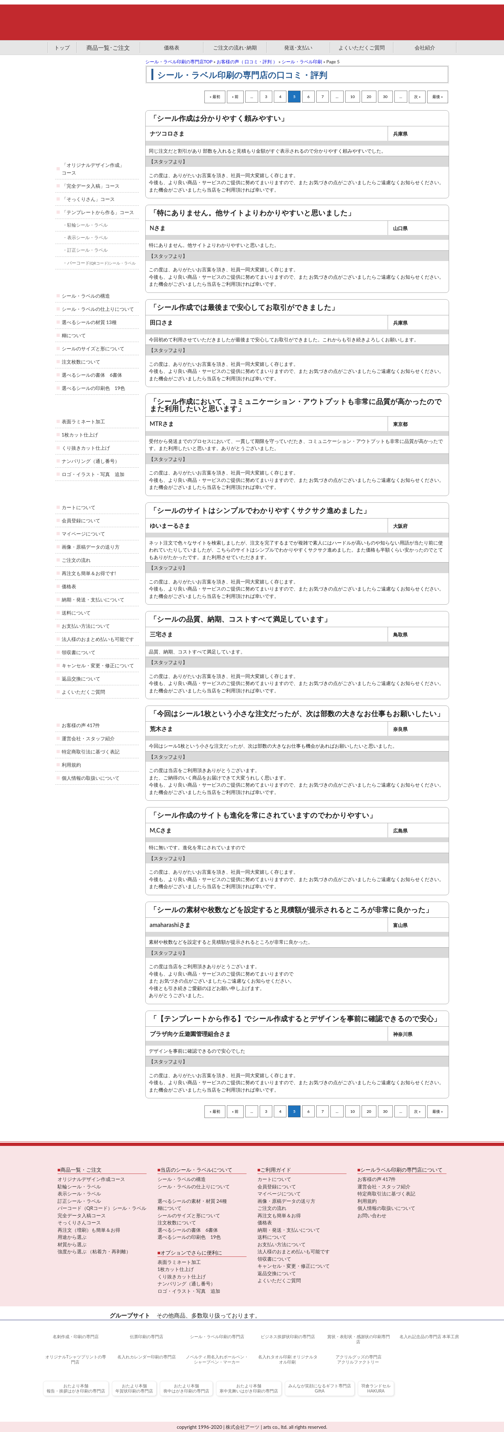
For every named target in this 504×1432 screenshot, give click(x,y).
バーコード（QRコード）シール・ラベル (102, 1208)
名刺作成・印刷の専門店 (75, 1336)
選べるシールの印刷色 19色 (93, 388)
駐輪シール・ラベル (79, 1186)
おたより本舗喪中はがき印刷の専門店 (186, 1388)
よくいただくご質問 (361, 47)
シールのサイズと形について (93, 348)
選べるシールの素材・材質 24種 (192, 1201)
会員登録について (81, 520)
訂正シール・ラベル (79, 1201)
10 (352, 96)
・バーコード (99, 263)
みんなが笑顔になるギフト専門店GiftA (319, 1388)
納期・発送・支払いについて (93, 599)
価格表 (171, 47)
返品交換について (81, 678)
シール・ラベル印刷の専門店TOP (178, 61)
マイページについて (83, 533)
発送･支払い (298, 47)
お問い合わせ (371, 1215)
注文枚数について (81, 362)
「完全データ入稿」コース (91, 186)
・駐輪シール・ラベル (85, 225)
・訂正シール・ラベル (85, 250)
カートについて (78, 507)
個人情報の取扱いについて (91, 778)
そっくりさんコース (79, 1222)
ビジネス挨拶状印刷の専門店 (287, 1336)
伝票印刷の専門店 (146, 1336)
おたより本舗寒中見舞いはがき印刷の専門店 (249, 1388)
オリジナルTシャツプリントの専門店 (75, 1359)
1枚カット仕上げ (80, 434)
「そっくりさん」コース (88, 199)
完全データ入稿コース (82, 1215)
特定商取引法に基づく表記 (91, 751)
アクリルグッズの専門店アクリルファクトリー (358, 1359)
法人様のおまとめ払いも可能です (98, 639)
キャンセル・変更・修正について (98, 665)
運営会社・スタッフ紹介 (88, 738)
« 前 (235, 96)
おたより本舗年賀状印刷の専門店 (134, 1388)
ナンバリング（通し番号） (91, 461)
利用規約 (71, 765)
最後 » (437, 96)
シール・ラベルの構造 (86, 296)
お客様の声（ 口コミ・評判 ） (247, 61)
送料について (76, 613)
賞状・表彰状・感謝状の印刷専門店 (358, 1339)
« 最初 (215, 96)
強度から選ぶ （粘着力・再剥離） (94, 1251)
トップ (62, 47)
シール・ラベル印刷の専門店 (216, 1336)
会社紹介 (425, 47)
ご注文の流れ (76, 560)
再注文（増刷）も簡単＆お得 (89, 1230)
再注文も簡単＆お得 (279, 1215)
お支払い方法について (86, 626)
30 (385, 96)
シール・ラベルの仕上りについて (98, 309)
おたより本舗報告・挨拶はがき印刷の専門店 (76, 1388)
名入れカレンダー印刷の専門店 (146, 1356)
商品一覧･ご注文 (108, 47)
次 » (417, 96)
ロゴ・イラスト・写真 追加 (93, 474)
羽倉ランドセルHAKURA (376, 1388)
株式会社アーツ (242, 1427)
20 (369, 96)
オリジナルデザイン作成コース (91, 1179)
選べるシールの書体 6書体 (92, 375)
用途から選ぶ (72, 1237)
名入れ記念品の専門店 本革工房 (429, 1336)
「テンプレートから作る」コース (98, 212)
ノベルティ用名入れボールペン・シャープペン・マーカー (216, 1359)
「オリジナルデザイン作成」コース (93, 169)
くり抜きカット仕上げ (86, 448)
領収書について (78, 652)
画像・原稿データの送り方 (91, 547)
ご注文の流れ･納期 (235, 47)
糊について (74, 335)
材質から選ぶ (72, 1244)
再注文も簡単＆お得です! (89, 573)
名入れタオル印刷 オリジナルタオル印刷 (287, 1359)
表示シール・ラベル (79, 1193)
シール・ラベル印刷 (302, 61)
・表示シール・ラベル (85, 237)
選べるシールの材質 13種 (89, 322)
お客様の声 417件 (81, 725)
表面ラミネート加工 (83, 421)
